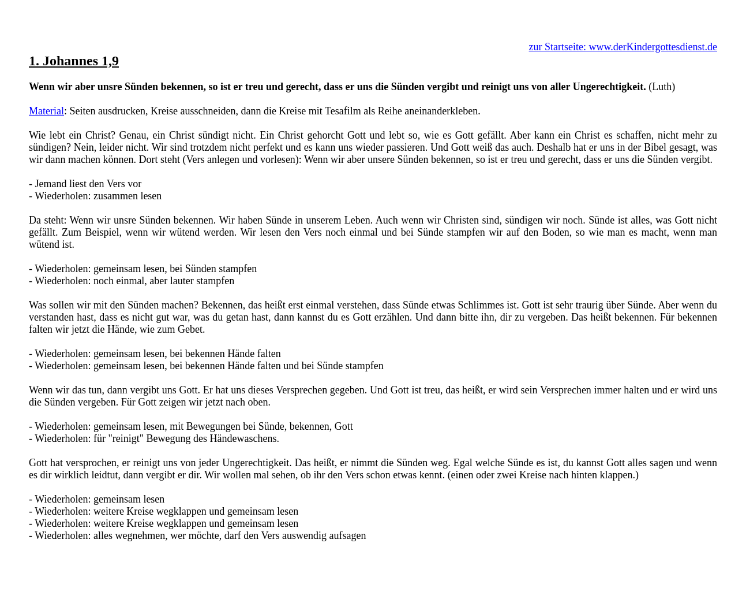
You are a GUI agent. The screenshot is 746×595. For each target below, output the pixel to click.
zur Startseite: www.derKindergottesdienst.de (623, 47)
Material (46, 111)
